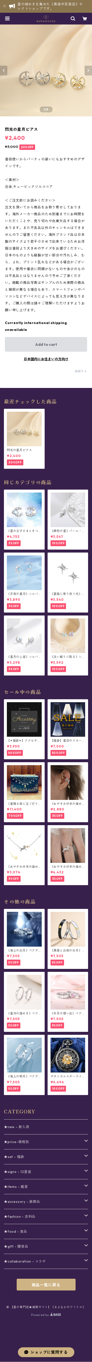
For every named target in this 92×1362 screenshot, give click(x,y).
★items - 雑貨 (16, 1186)
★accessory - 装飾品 (22, 1201)
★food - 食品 (15, 1231)
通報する (81, 371)
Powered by (46, 1315)
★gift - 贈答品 (16, 1246)
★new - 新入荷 (16, 1127)
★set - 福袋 (14, 1157)
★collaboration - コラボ (25, 1261)
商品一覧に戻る (46, 1284)
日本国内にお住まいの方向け (46, 359)
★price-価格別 (16, 1142)
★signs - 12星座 (17, 1171)
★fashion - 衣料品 (20, 1216)
